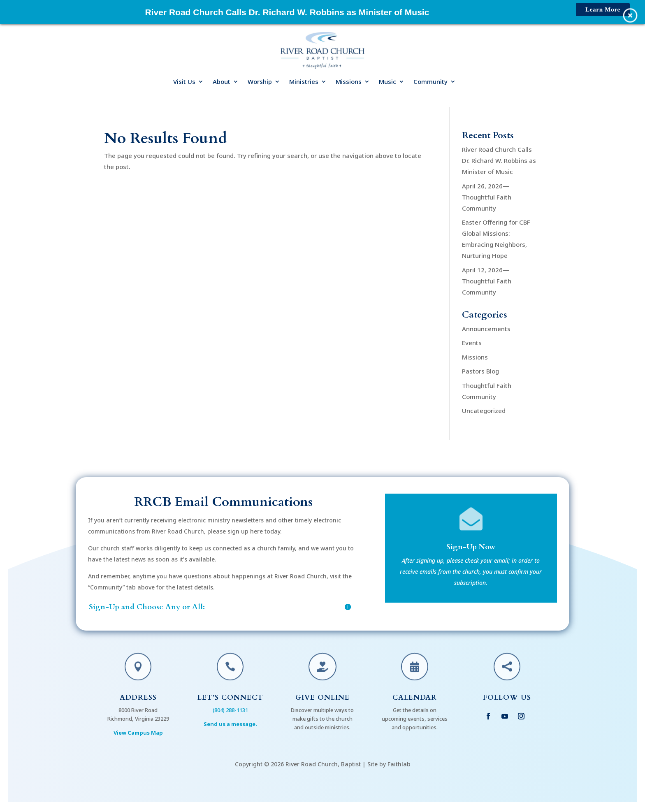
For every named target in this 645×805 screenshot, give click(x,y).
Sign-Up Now (471, 547)
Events (472, 343)
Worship (260, 82)
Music (387, 82)
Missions (349, 82)
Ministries (303, 82)
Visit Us (184, 82)
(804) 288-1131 (230, 710)
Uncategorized (484, 410)
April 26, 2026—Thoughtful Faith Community (486, 197)
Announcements (486, 329)
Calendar (414, 697)
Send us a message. (230, 724)
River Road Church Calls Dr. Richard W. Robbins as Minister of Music (499, 160)
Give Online (322, 697)
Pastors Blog (480, 371)
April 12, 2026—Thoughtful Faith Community (486, 281)
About (221, 82)
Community (430, 82)
